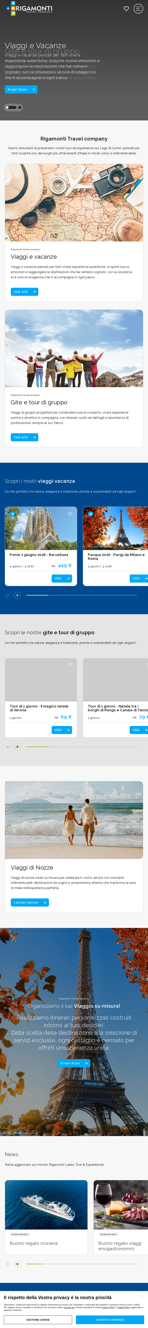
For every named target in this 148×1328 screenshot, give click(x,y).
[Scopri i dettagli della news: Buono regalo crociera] (46, 1217)
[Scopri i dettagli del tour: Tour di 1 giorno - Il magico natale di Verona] (41, 698)
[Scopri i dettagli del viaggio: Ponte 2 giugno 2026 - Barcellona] (41, 546)
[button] (11, 107)
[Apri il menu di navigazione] (138, 9)
